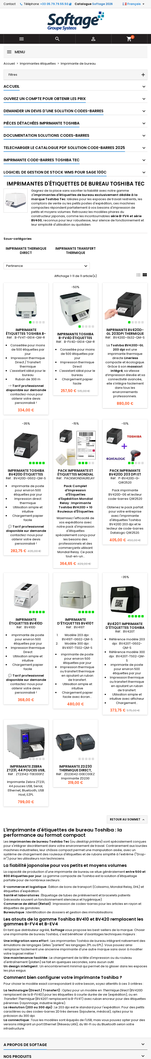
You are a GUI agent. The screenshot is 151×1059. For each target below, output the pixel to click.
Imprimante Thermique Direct (26, 250)
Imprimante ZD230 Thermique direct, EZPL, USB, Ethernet (75, 770)
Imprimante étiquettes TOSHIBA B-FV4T (26, 333)
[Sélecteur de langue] (134, 4)
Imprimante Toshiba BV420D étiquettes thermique (26, 474)
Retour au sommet (127, 819)
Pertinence (47, 266)
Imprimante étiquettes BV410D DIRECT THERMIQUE (26, 623)
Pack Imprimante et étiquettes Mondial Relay (75, 474)
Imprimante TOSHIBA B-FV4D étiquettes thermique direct (75, 338)
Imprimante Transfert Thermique (75, 250)
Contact (10, 4)
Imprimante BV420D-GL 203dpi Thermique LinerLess (125, 333)
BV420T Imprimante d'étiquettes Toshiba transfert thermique (125, 627)
